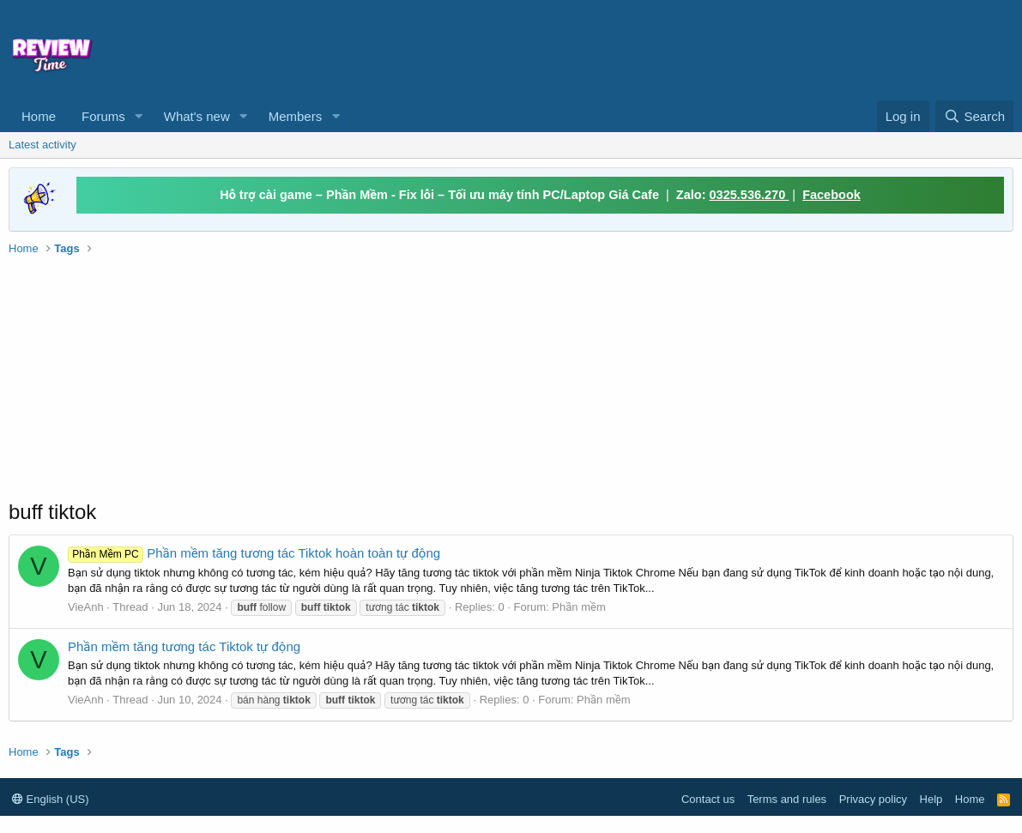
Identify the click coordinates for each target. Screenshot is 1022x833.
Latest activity (42, 144)
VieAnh (86, 607)
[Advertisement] (646, 48)
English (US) (50, 799)
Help (931, 799)
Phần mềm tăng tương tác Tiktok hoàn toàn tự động (254, 553)
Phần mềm (578, 607)
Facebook (831, 195)
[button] (139, 116)
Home (38, 116)
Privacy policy (873, 799)
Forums (103, 116)
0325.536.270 (749, 195)
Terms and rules (786, 799)
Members (296, 116)
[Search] (974, 116)
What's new (197, 116)
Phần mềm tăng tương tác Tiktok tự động (184, 646)
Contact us (708, 799)
